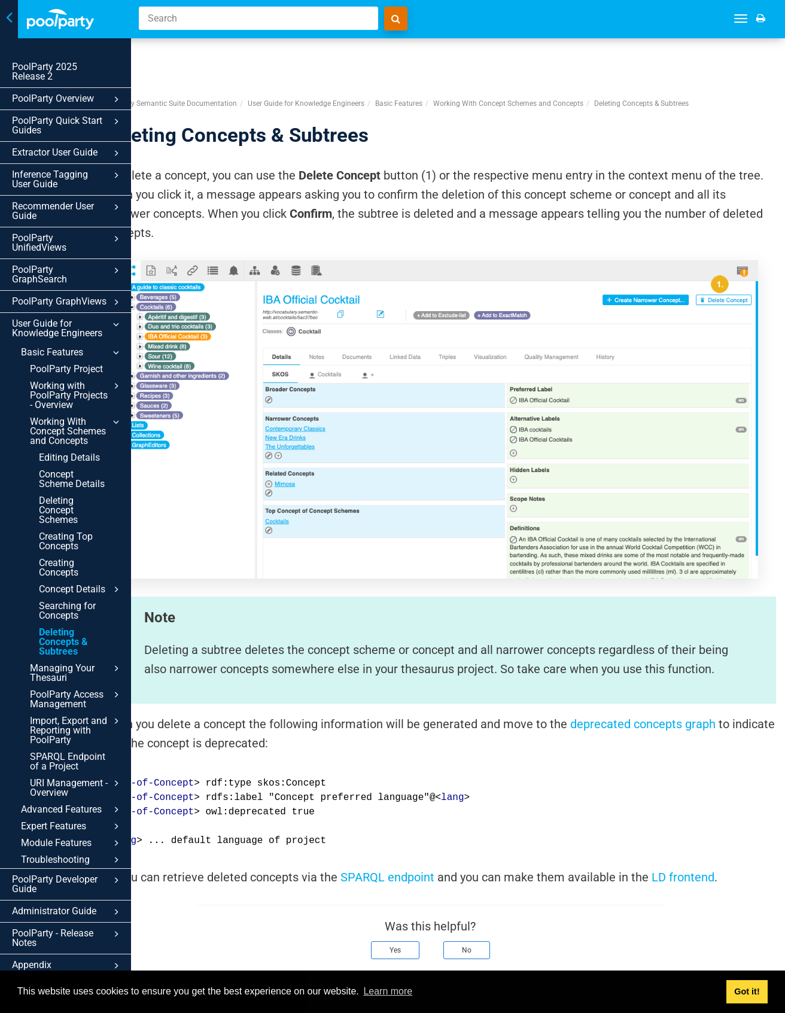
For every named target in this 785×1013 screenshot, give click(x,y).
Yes (422, 897)
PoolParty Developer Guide (67, 884)
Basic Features (72, 352)
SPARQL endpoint (443, 824)
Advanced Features (72, 809)
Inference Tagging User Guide (67, 179)
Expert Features (72, 826)
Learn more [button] (387, 991)
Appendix (67, 965)
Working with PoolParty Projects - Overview (76, 394)
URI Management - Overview (76, 787)
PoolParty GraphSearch (67, 274)
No (494, 897)
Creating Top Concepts (66, 541)
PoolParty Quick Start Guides (67, 125)
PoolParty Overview (67, 99)
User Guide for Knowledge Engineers (67, 328)
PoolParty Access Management (76, 699)
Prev (173, 958)
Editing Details (69, 457)
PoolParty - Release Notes (67, 937)
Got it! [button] (746, 991)
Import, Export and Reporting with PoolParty (76, 730)
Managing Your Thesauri (76, 672)
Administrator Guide (67, 911)
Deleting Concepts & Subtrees (63, 641)
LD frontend (738, 824)
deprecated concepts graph (698, 671)
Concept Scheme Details (72, 479)
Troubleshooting (72, 859)
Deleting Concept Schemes (58, 510)
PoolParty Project (66, 369)
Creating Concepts (58, 567)
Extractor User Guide (67, 153)
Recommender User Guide (67, 210)
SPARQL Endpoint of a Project (67, 761)
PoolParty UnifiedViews (67, 242)
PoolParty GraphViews (67, 302)
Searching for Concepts (67, 610)
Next (760, 958)
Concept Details (81, 589)
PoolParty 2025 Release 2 (44, 71)
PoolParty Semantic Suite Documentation (225, 59)
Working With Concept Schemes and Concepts (76, 430)
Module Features (72, 843)
